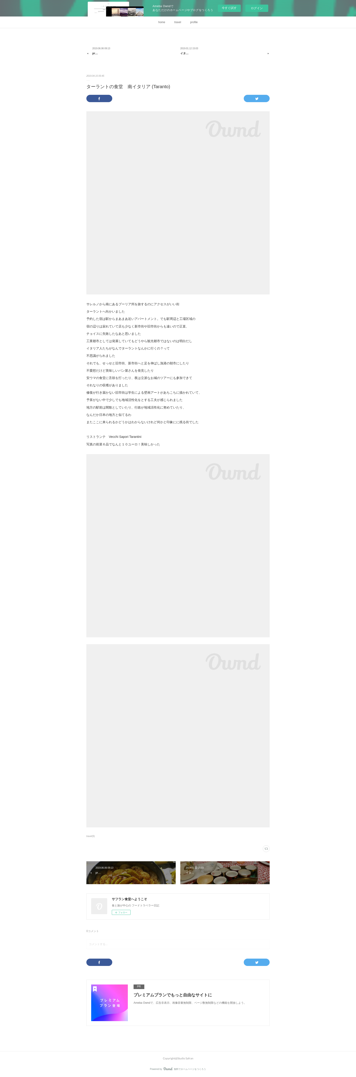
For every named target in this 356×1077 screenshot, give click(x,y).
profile (194, 22)
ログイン (257, 8)
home (161, 22)
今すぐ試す (229, 8)
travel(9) (90, 836)
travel (177, 22)
